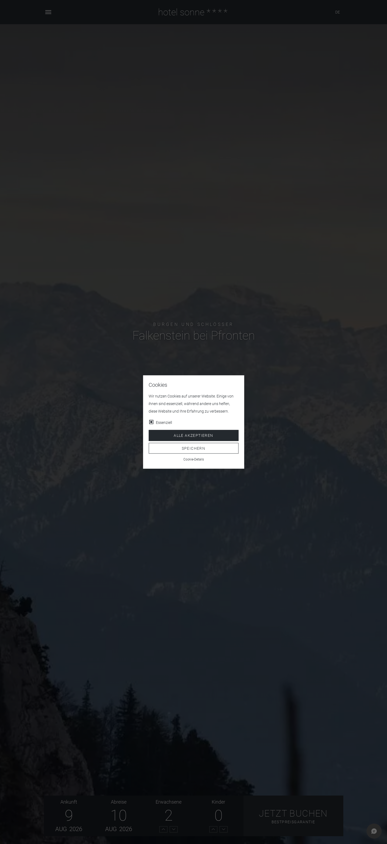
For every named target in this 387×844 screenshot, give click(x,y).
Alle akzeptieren (193, 435)
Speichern (194, 448)
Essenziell (164, 422)
